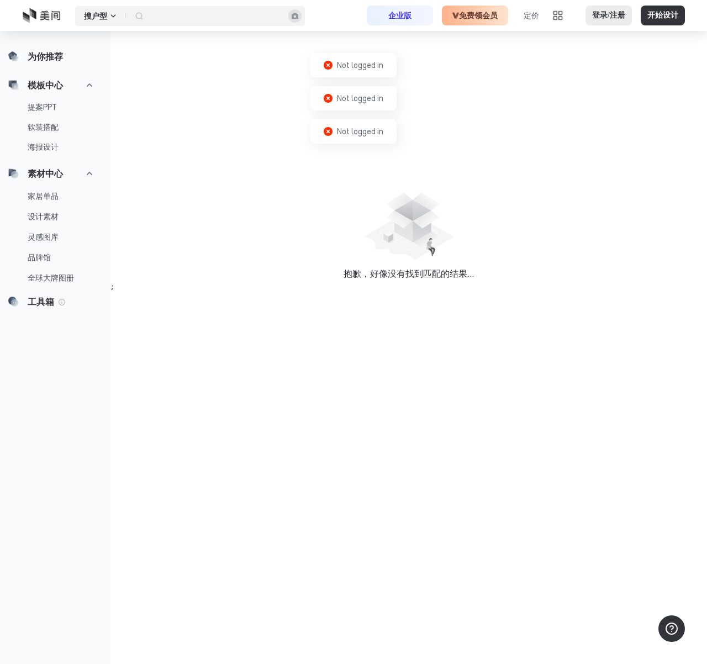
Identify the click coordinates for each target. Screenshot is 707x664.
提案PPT (42, 107)
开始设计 (662, 15)
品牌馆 (39, 257)
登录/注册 (608, 15)
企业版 (399, 15)
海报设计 (43, 146)
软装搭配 (43, 127)
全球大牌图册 (51, 277)
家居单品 (43, 196)
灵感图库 (43, 237)
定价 (531, 15)
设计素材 (43, 216)
